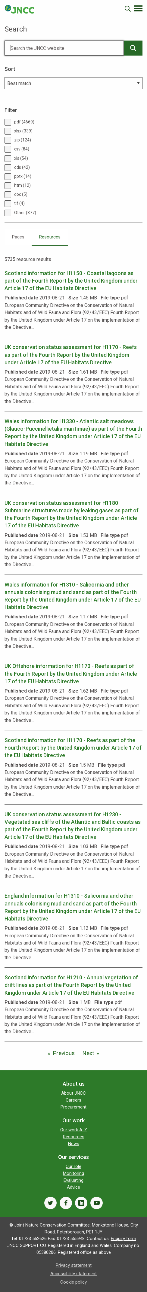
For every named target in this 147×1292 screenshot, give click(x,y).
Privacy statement (74, 1265)
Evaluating (73, 1180)
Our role (73, 1166)
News (73, 1143)
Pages (18, 237)
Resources (50, 237)
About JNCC (73, 1093)
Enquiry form (123, 1238)
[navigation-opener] (138, 8)
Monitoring (73, 1173)
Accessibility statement (73, 1273)
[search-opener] (128, 9)
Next (88, 1053)
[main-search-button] (133, 48)
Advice (73, 1187)
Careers (73, 1100)
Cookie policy (73, 1282)
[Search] (64, 48)
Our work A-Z (73, 1130)
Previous (64, 1053)
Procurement (73, 1107)
